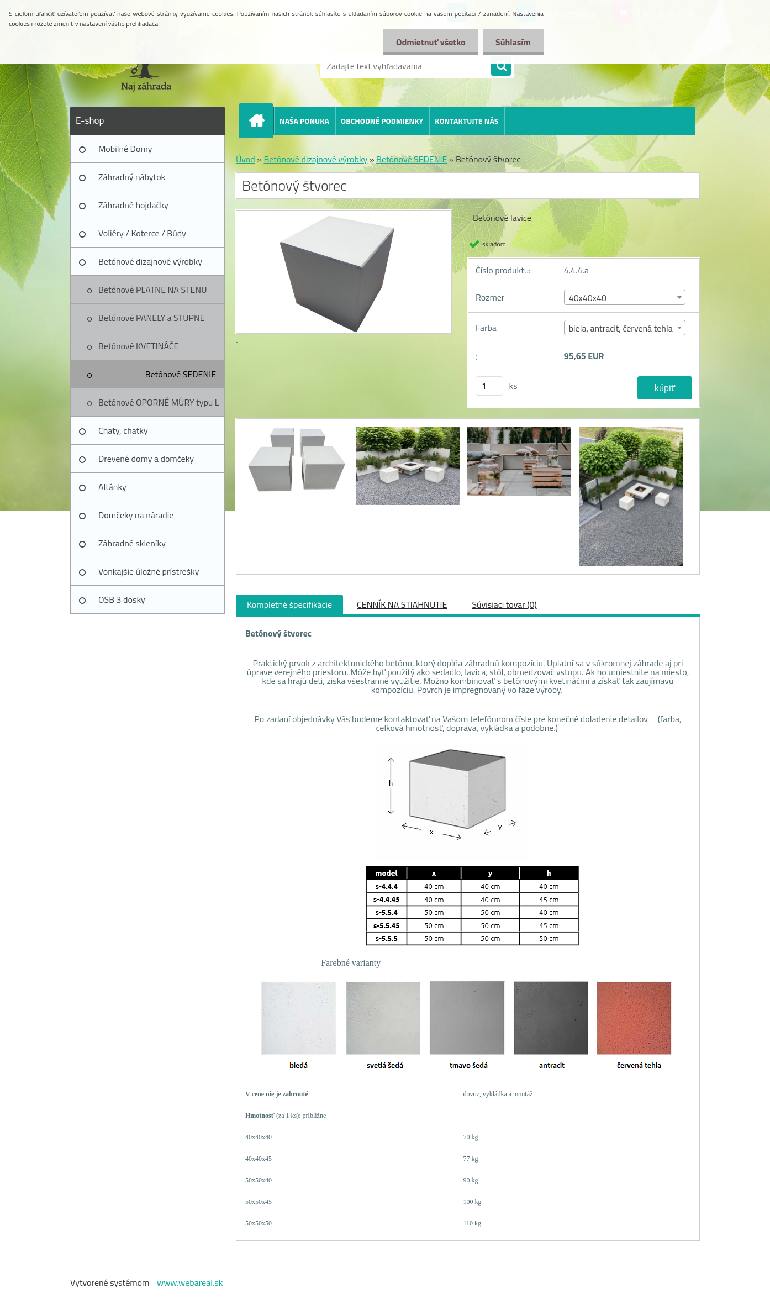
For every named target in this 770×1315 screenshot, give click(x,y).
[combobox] (625, 297)
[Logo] (146, 65)
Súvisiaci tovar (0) (504, 604)
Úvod (245, 159)
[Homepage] (260, 120)
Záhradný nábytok (131, 176)
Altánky (112, 486)
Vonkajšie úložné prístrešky (148, 571)
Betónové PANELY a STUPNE (151, 317)
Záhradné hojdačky (133, 205)
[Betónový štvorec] (298, 428)
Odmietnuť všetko (427, 42)
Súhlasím (512, 42)
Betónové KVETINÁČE (138, 346)
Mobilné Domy (125, 148)
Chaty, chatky (123, 430)
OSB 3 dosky (121, 599)
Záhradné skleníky (132, 543)
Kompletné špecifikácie (289, 604)
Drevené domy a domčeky (146, 458)
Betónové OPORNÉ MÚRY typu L (158, 402)
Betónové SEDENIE (180, 374)
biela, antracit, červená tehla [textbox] (621, 328)
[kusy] (489, 386)
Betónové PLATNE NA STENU (152, 289)
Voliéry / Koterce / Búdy (142, 233)
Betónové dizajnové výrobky (150, 261)
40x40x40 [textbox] (587, 297)
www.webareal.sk (190, 1282)
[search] (501, 66)
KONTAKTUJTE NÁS (466, 121)
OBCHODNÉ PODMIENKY (382, 121)
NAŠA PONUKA (304, 121)
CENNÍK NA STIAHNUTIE (402, 604)
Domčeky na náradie (135, 515)
